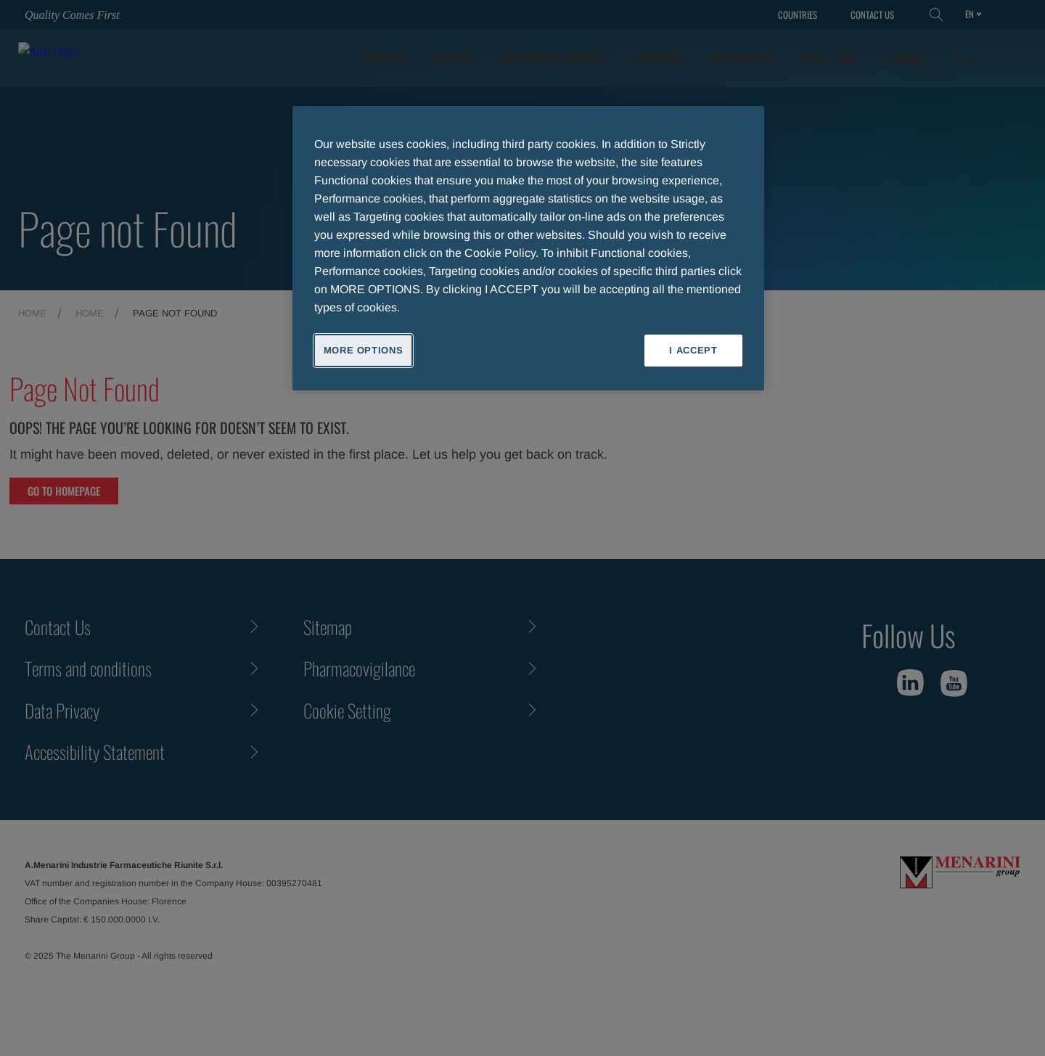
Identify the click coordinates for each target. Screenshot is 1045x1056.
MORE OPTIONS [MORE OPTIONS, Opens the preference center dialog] (363, 350)
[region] (528, 248)
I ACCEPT (693, 350)
